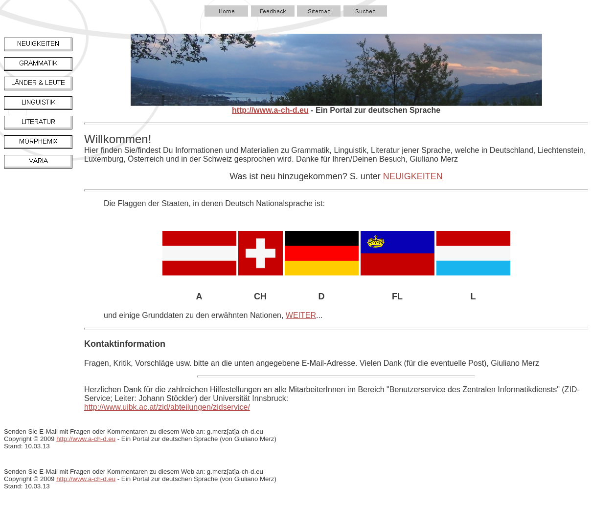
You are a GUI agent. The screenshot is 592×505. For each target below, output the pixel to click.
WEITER (301, 315)
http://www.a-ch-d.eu (270, 110)
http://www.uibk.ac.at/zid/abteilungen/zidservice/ (167, 407)
